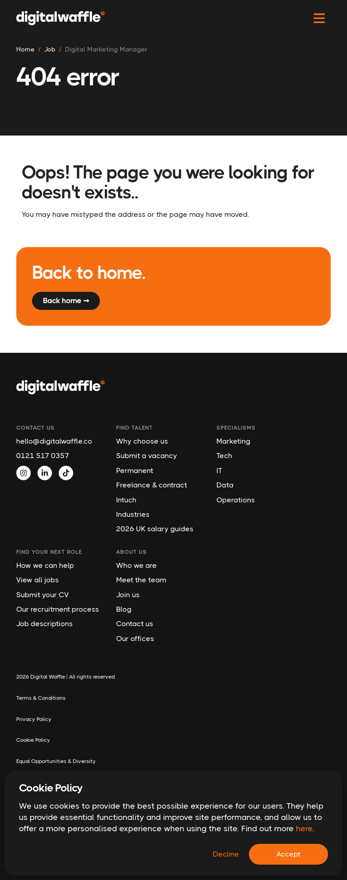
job (50, 49)
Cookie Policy (33, 740)
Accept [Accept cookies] (288, 854)
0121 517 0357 (42, 455)
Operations (235, 500)
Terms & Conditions (41, 698)
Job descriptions (44, 623)
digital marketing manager (106, 49)
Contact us (134, 623)
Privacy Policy (34, 719)
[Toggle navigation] (319, 18)
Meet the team (141, 580)
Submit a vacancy (146, 455)
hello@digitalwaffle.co (54, 441)
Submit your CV (42, 594)
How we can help (45, 565)
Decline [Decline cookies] (226, 854)
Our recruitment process (57, 609)
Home (25, 49)
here (304, 828)
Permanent (134, 470)
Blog (123, 609)
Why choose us (142, 441)
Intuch (126, 500)
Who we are (136, 565)
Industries (133, 514)
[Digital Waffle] (60, 18)
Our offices (135, 638)
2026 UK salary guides (154, 528)
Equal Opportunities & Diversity (56, 761)
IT (219, 470)
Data (225, 485)
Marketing (233, 441)
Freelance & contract (151, 485)
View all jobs (37, 580)
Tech (224, 455)
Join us (128, 594)
